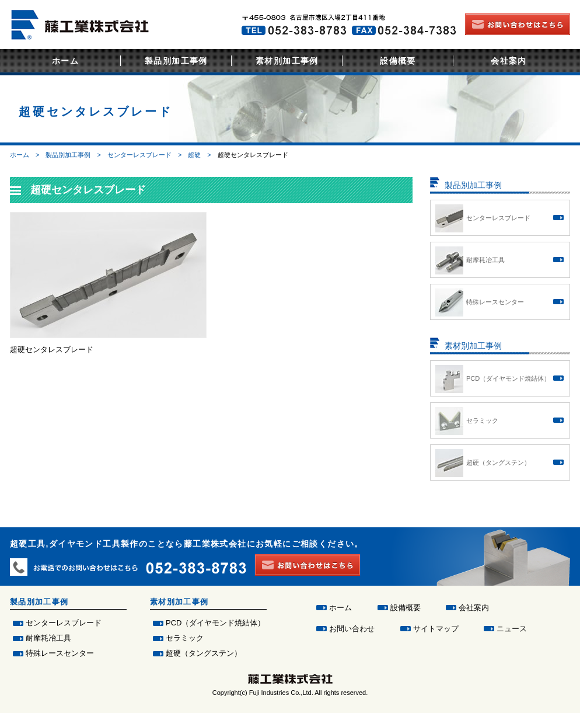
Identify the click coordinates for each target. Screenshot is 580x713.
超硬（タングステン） (204, 653)
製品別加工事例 (176, 60)
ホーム (65, 60)
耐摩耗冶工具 (48, 638)
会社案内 (509, 60)
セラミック (185, 638)
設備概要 (398, 60)
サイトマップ (436, 628)
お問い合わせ (352, 628)
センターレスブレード (139, 154)
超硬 (194, 154)
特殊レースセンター (60, 653)
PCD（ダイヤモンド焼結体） (215, 622)
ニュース (512, 628)
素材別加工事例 (287, 60)
